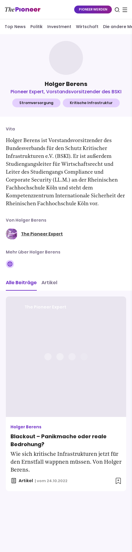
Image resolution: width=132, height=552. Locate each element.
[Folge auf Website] (10, 264)
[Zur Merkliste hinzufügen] (118, 481)
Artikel (49, 282)
